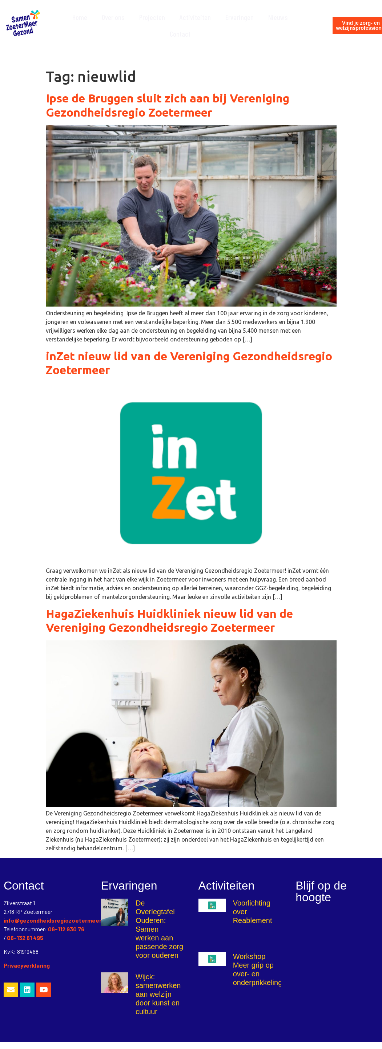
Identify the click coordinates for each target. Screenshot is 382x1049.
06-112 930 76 (66, 929)
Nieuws (278, 17)
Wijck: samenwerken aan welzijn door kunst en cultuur (158, 994)
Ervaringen (239, 17)
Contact (180, 33)
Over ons (113, 17)
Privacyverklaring (27, 965)
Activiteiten (195, 17)
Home (79, 17)
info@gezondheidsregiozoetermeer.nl (55, 920)
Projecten (152, 17)
